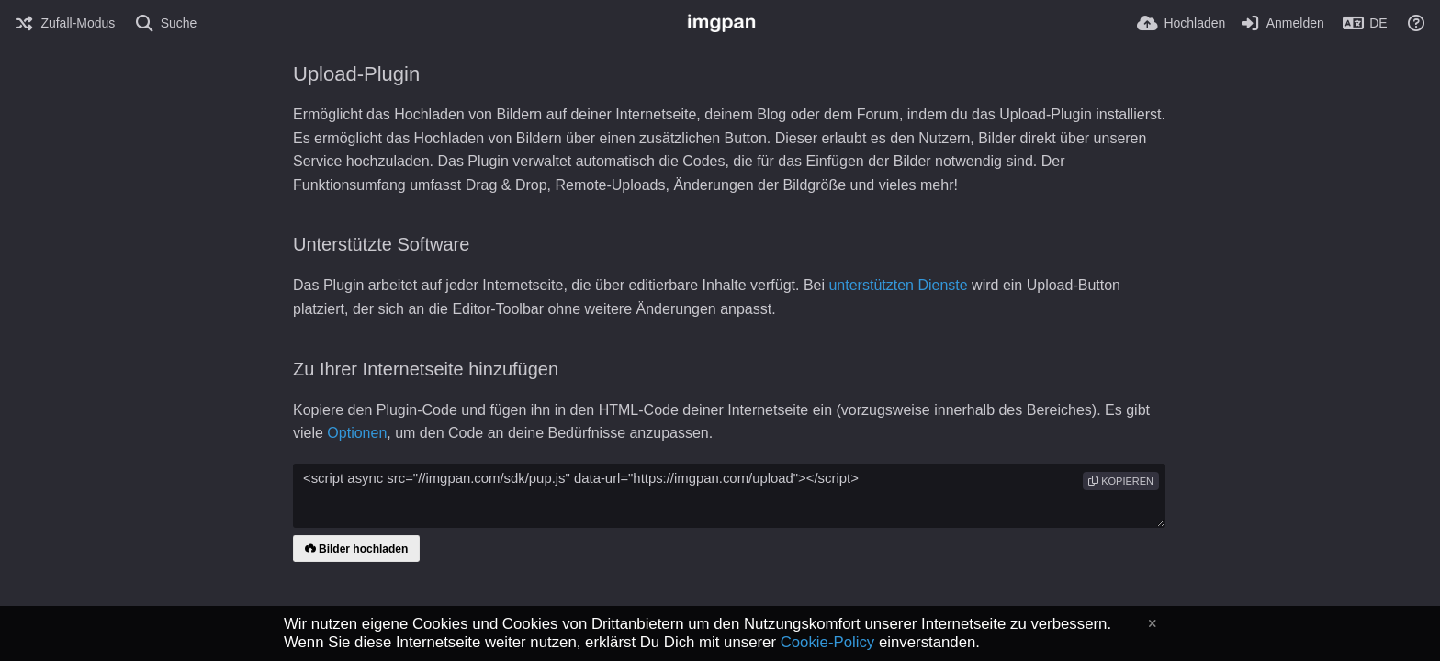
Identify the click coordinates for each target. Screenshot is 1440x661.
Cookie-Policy (828, 642)
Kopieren (1120, 481)
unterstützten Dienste (897, 285)
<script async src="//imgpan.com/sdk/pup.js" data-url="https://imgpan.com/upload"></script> (729, 496)
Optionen (357, 433)
